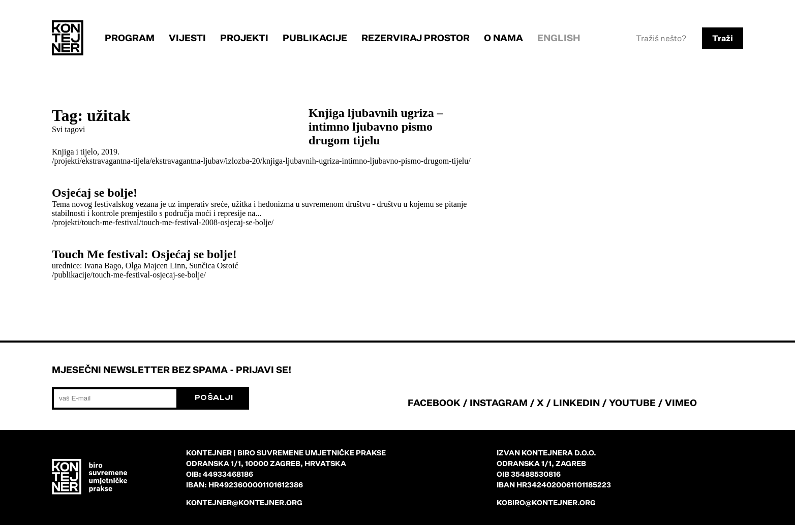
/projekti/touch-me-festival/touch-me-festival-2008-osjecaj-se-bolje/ (162, 222)
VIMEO (681, 402)
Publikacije (315, 37)
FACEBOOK (434, 402)
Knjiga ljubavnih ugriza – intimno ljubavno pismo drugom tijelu (376, 126)
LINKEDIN (576, 402)
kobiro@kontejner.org (546, 502)
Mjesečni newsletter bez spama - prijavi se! (171, 369)
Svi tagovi (68, 129)
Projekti (244, 37)
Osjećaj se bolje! (94, 192)
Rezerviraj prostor (415, 37)
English (558, 37)
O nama (503, 37)
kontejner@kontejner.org (244, 502)
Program (130, 37)
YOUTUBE (632, 402)
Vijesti (187, 37)
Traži (722, 38)
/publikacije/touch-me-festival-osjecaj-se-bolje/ (129, 274)
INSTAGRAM (499, 402)
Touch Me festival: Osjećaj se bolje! (144, 254)
